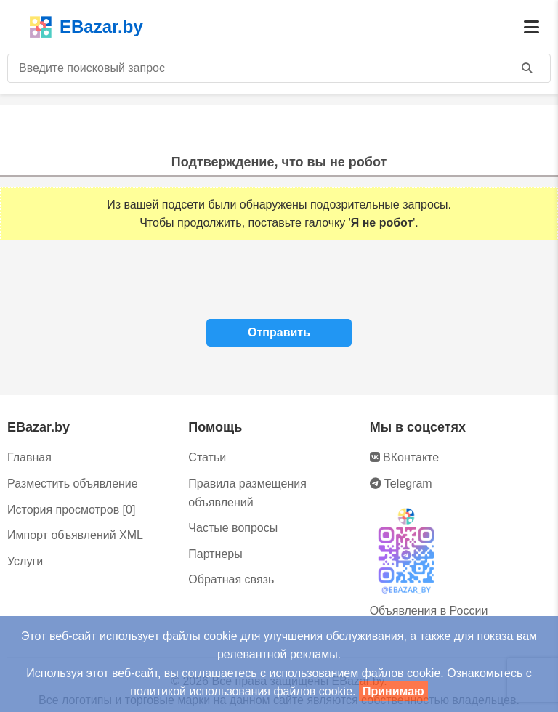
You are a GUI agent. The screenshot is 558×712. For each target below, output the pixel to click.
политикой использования (200, 691)
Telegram (401, 483)
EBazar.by (86, 27)
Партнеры (215, 554)
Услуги (25, 561)
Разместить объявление (72, 483)
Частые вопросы (233, 528)
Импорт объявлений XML (75, 535)
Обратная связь (231, 579)
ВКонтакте (404, 457)
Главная (29, 457)
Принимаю (393, 691)
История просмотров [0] (71, 509)
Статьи (207, 457)
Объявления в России (429, 610)
